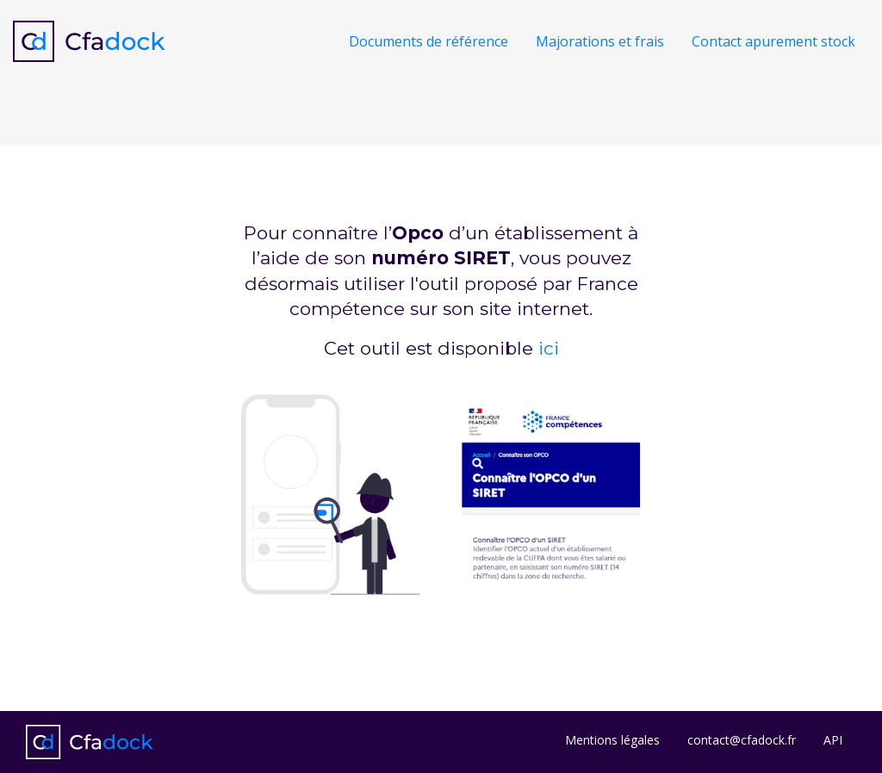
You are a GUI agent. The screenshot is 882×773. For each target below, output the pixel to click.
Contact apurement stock (773, 41)
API (832, 740)
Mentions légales (612, 740)
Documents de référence (428, 41)
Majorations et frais (600, 41)
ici (548, 348)
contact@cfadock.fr (741, 740)
